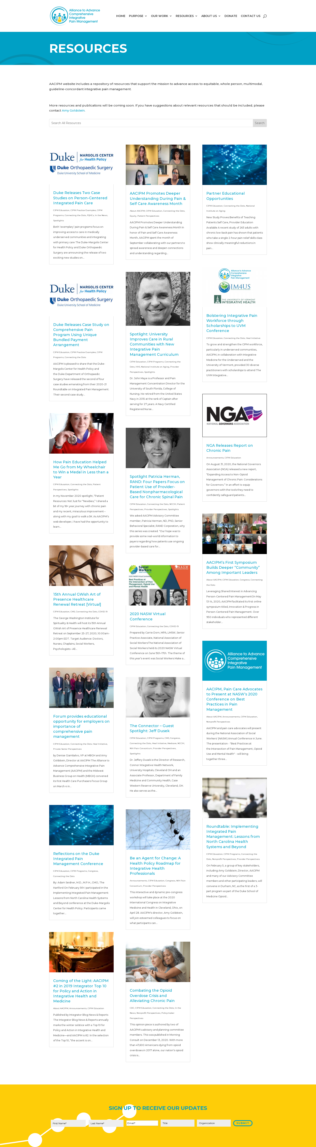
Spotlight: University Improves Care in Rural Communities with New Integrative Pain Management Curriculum (154, 344)
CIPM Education (61, 210)
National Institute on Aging (155, 366)
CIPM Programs (79, 871)
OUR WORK (159, 16)
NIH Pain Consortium (141, 748)
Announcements (78, 1008)
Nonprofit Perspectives (148, 1013)
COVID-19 (102, 611)
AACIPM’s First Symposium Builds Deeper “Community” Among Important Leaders (233, 567)
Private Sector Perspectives (67, 749)
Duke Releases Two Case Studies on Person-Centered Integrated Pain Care (80, 198)
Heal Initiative (100, 744)
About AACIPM (60, 1008)
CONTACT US (250, 16)
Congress (93, 871)
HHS (138, 366)
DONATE (231, 16)
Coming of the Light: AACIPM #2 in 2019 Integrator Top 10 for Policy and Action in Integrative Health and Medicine (81, 991)
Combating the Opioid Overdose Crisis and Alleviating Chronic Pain (152, 995)
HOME (120, 16)
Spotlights (58, 220)
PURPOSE (136, 16)
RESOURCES (185, 16)
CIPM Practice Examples (83, 210)
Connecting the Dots (75, 215)
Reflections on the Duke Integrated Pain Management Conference (78, 859)
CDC (132, 1008)
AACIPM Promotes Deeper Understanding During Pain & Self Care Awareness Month (158, 198)
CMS (73, 611)
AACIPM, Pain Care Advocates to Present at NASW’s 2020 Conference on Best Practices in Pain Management (234, 699)
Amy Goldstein (73, 110)
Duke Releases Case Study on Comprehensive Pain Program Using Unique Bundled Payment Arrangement (81, 334)
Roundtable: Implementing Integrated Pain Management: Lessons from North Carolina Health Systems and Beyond (233, 836)
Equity (133, 216)
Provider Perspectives (155, 509)
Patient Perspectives (148, 216)
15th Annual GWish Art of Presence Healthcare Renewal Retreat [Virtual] (77, 599)
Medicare (172, 743)
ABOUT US (209, 16)
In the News (101, 215)
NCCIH (172, 504)
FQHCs (90, 215)
